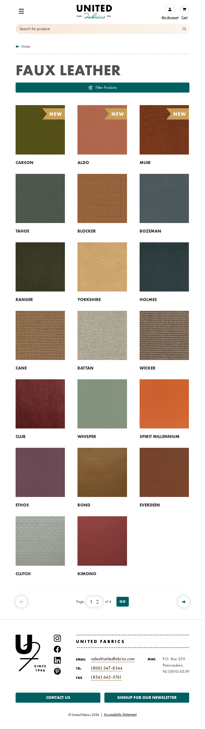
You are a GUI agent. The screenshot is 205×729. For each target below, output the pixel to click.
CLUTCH (23, 573)
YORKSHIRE (89, 299)
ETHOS (22, 505)
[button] (21, 11)
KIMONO (86, 573)
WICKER (147, 368)
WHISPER (86, 436)
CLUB (21, 436)
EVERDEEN (150, 505)
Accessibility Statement (120, 714)
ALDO (83, 162)
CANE (21, 368)
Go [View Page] (122, 601)
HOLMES (148, 299)
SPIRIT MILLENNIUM (160, 436)
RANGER (24, 299)
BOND (83, 505)
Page (80, 602)
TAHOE (22, 231)
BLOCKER (86, 231)
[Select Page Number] (94, 602)
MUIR (145, 162)
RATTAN (85, 368)
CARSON (24, 162)
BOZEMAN (150, 231)
